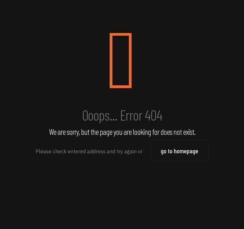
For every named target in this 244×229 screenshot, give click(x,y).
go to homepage (179, 151)
